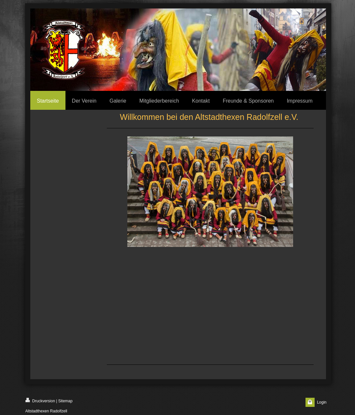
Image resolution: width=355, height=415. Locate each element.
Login (321, 402)
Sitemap (65, 401)
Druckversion (40, 400)
